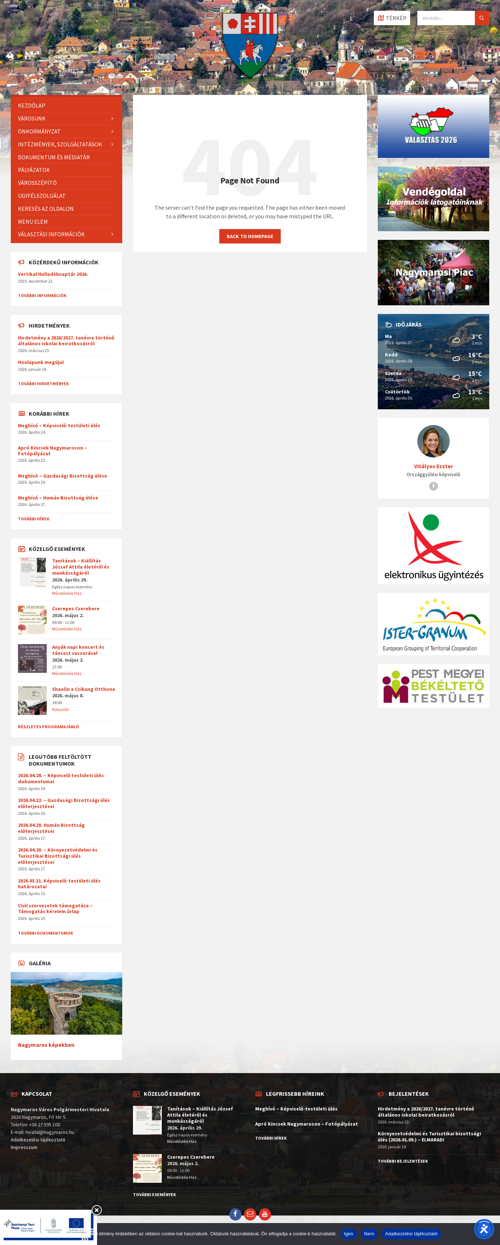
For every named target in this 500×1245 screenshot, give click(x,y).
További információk (42, 295)
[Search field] (453, 18)
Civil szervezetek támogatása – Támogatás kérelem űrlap (55, 908)
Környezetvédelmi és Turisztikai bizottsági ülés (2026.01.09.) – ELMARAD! (429, 1136)
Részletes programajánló (48, 726)
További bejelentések (403, 1161)
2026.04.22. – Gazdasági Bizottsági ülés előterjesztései (64, 803)
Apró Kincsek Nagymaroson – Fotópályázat (52, 450)
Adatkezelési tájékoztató (38, 1139)
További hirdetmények (43, 383)
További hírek (34, 518)
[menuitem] (66, 105)
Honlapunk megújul (41, 362)
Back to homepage (250, 236)
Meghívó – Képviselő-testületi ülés (59, 425)
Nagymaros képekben (46, 1044)
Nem (369, 1233)
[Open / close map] (392, 18)
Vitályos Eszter (433, 466)
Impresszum (24, 1147)
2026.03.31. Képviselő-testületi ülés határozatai (59, 883)
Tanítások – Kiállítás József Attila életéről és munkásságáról (80, 566)
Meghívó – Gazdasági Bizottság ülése (62, 476)
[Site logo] (250, 81)
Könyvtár (60, 709)
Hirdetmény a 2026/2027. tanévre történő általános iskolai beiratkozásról (66, 340)
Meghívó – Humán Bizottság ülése (58, 497)
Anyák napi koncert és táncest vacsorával (78, 650)
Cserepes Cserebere (76, 608)
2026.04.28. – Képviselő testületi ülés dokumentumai (61, 778)
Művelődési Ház (67, 593)
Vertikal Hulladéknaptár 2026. (53, 274)
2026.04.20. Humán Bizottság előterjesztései (51, 828)
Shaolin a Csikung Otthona (83, 689)
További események (154, 1194)
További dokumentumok (45, 933)
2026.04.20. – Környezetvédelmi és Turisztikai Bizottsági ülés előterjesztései (57, 856)
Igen (348, 1233)
